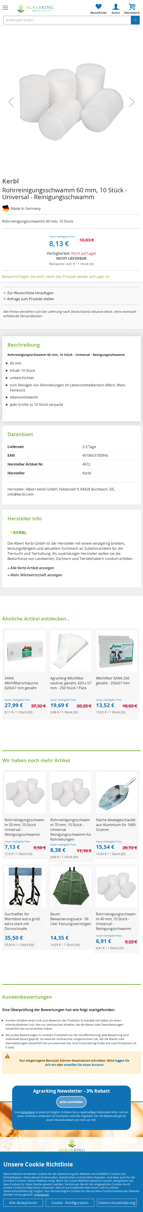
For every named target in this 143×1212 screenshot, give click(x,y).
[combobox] (71, 20)
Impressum (41, 1195)
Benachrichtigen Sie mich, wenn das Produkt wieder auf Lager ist (55, 276)
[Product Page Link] (25, 670)
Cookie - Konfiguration (69, 1202)
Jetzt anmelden (71, 1102)
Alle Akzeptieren (23, 1202)
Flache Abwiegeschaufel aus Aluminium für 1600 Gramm (115, 824)
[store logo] (35, 8)
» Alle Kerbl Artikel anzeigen (31, 567)
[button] (11, 101)
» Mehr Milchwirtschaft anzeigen (35, 575)
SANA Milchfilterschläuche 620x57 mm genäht (21, 683)
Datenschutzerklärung (116, 1202)
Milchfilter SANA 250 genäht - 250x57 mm (113, 680)
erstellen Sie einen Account (84, 1065)
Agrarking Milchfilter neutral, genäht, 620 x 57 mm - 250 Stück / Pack (70, 683)
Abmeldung (28, 1112)
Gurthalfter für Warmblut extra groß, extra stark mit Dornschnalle (23, 921)
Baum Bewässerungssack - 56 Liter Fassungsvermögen (70, 919)
